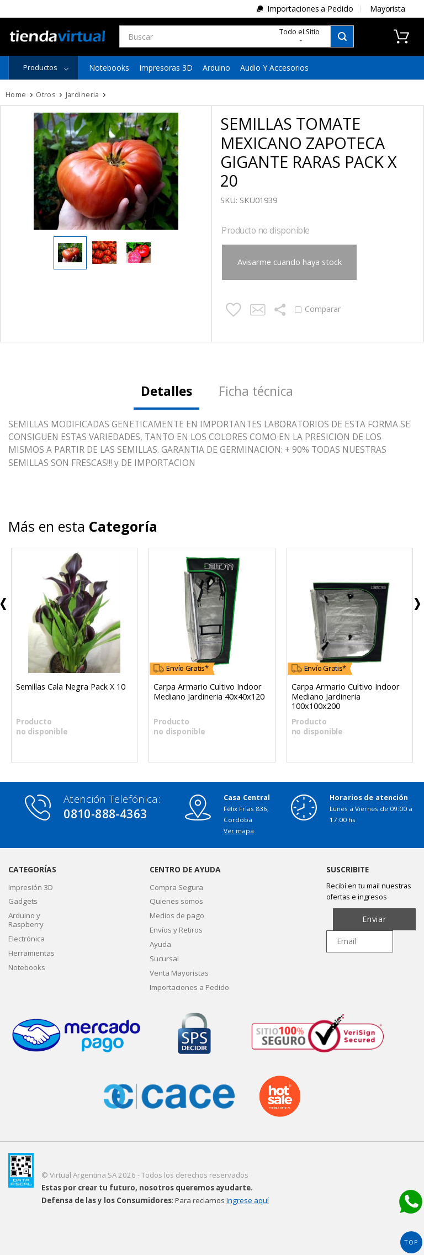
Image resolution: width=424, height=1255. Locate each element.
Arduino (216, 67)
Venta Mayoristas (179, 973)
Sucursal (164, 958)
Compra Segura (176, 887)
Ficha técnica (256, 391)
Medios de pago (177, 915)
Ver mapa (239, 831)
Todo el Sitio (299, 34)
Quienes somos (176, 901)
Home (16, 94)
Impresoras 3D (166, 67)
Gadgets (23, 901)
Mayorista (387, 8)
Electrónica (26, 939)
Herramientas (31, 953)
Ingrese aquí (247, 1200)
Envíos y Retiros (176, 930)
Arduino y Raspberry (26, 919)
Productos (40, 67)
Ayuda (160, 944)
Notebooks (109, 67)
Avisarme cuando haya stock (286, 261)
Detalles (166, 391)
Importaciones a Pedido (310, 8)
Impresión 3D (30, 887)
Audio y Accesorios (274, 67)
